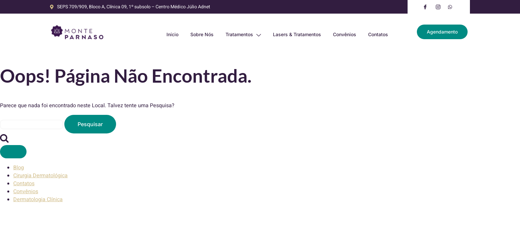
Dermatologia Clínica (38, 199)
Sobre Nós (202, 34)
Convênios (344, 34)
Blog (18, 168)
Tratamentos (243, 35)
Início (172, 34)
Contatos (378, 34)
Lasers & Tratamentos (297, 34)
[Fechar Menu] (13, 151)
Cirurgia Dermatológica (40, 176)
